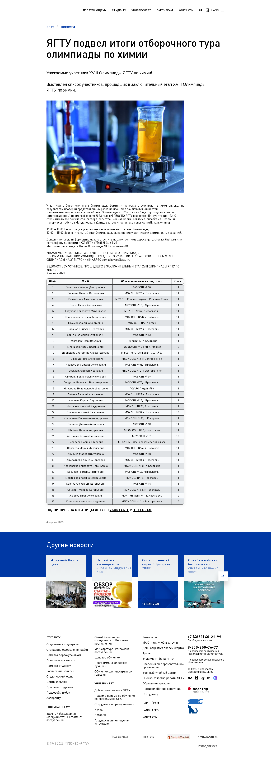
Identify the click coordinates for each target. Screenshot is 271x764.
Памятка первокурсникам (63, 655)
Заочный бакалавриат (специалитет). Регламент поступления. (64, 717)
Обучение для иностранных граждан (113, 673)
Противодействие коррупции (162, 688)
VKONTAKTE (119, 510)
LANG (215, 10)
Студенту (119, 10)
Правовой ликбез (58, 692)
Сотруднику (150, 694)
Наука (99, 709)
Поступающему (94, 10)
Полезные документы (61, 660)
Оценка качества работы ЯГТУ (163, 678)
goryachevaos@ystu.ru (161, 239)
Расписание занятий (60, 671)
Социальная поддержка (62, 644)
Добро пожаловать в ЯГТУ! (113, 690)
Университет (141, 10)
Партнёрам (165, 10)
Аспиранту (53, 698)
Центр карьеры (56, 681)
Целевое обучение (107, 657)
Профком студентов (60, 687)
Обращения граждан (157, 683)
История (100, 714)
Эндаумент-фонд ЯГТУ (158, 658)
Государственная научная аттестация (112, 722)
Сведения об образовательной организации (163, 666)
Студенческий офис (59, 676)
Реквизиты (150, 637)
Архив (147, 653)
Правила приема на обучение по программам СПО (115, 697)
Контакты (185, 10)
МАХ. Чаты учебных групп (160, 642)
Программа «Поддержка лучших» (111, 664)
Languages (151, 710)
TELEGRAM (142, 510)
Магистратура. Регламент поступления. (112, 651)
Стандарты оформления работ (67, 649)
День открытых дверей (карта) (163, 648)
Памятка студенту (58, 665)
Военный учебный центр (159, 672)
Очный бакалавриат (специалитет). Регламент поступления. (112, 640)
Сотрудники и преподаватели (114, 704)
